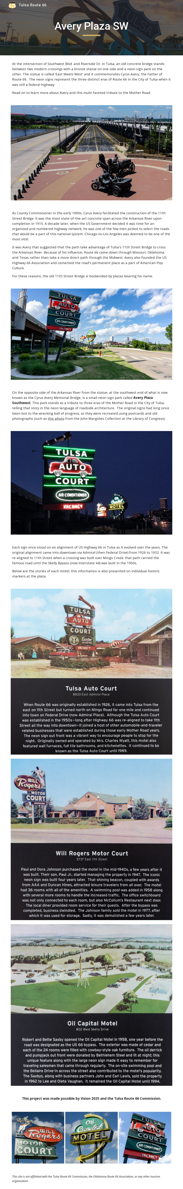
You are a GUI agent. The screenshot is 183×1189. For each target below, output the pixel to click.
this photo (56, 418)
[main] (91, 27)
